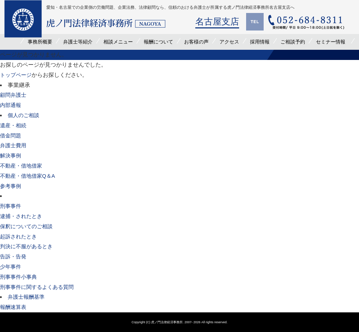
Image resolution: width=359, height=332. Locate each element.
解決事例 (11, 155)
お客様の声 (196, 42)
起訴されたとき (19, 236)
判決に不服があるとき (28, 246)
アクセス (229, 42)
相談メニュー (118, 42)
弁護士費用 (14, 145)
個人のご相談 (24, 115)
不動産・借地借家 (22, 166)
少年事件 (11, 267)
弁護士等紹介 (78, 42)
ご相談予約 (292, 42)
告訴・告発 (14, 256)
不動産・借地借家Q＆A (29, 176)
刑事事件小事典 (19, 277)
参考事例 (11, 186)
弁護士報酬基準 (27, 297)
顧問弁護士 (14, 95)
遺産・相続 (14, 125)
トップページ (17, 75)
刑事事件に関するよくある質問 (39, 287)
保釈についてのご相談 (28, 226)
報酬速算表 (14, 307)
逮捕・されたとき (22, 216)
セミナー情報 (330, 42)
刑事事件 (11, 206)
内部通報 (11, 105)
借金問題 (11, 135)
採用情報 (260, 42)
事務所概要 (40, 42)
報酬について (158, 42)
